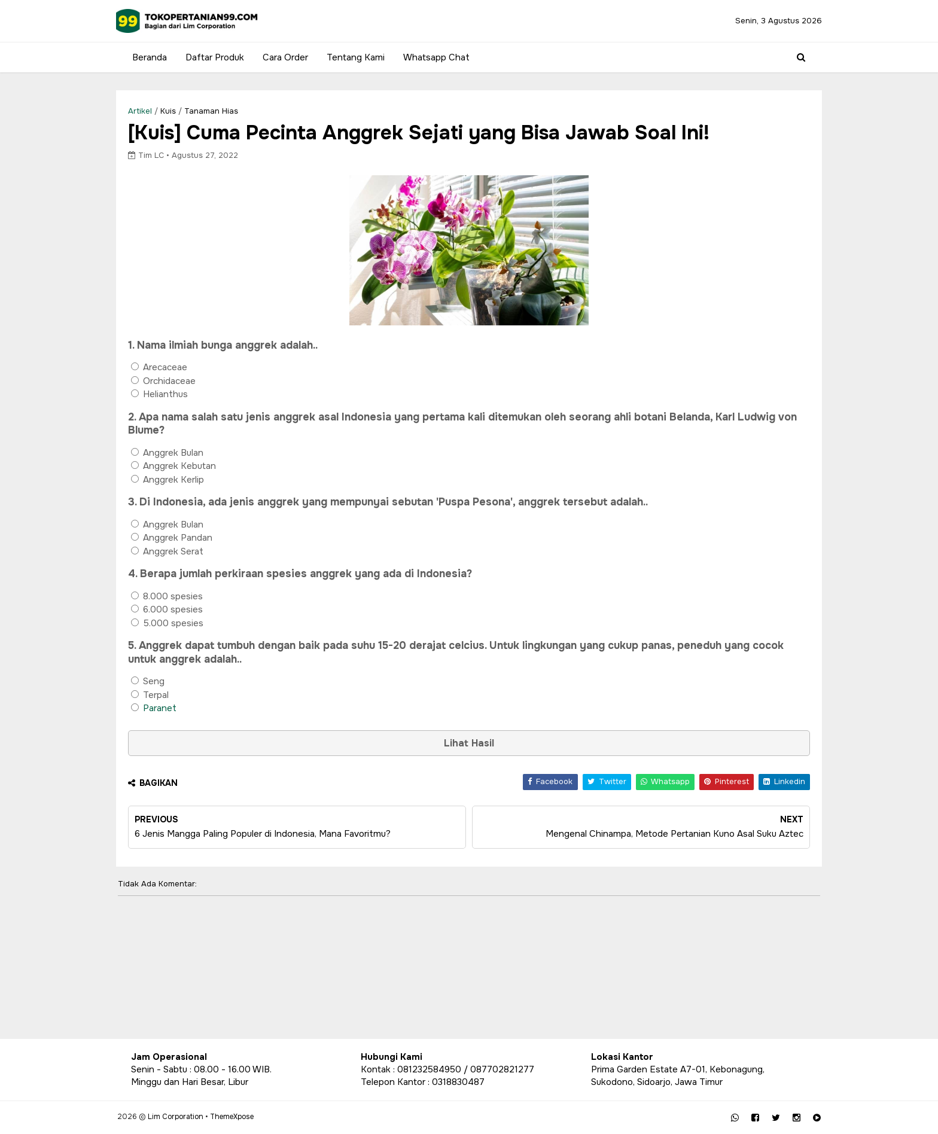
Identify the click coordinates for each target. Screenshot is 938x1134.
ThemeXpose (245, 1116)
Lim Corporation (189, 1116)
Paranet (174, 710)
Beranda (148, 57)
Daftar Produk (213, 57)
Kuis (183, 111)
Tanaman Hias (226, 111)
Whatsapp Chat (435, 57)
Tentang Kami (354, 57)
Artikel (155, 111)
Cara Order (284, 57)
